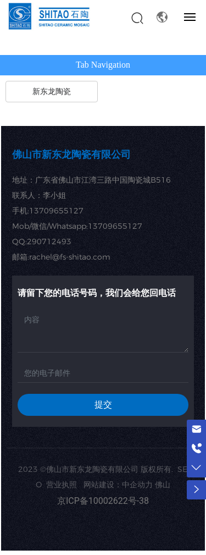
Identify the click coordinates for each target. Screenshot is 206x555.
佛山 (162, 485)
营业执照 (62, 485)
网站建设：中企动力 (118, 485)
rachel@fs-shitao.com (69, 257)
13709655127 (56, 211)
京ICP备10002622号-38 (103, 501)
